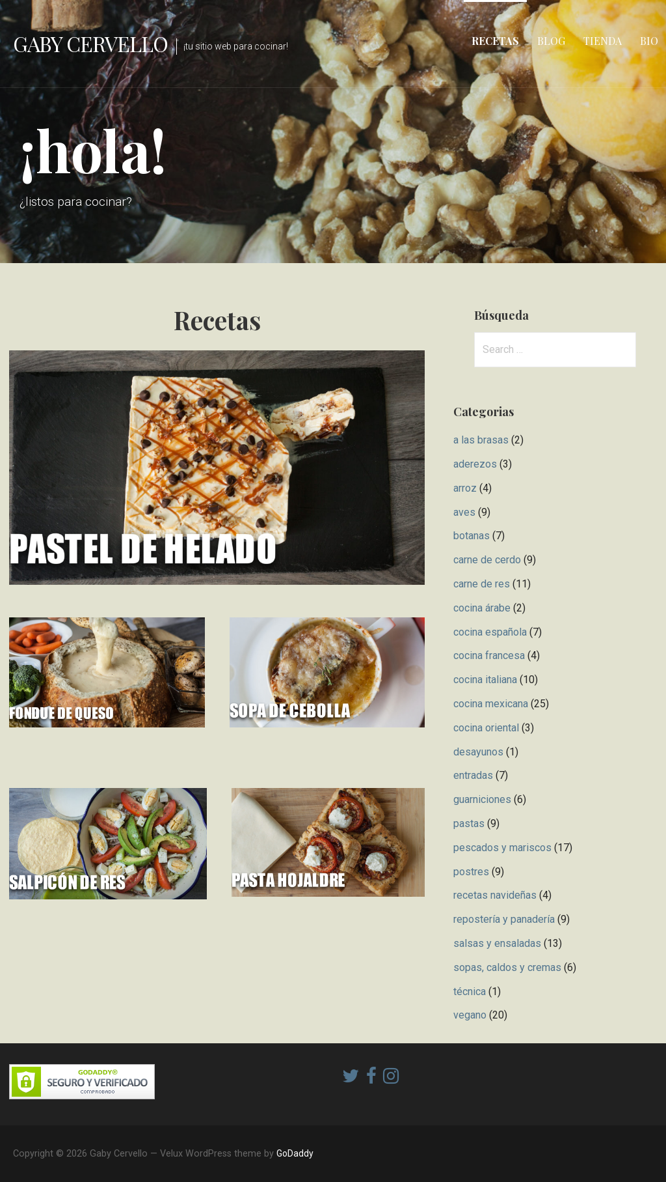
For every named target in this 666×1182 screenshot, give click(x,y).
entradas (473, 775)
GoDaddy (294, 1153)
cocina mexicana (490, 703)
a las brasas (481, 440)
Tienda (602, 41)
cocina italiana (485, 679)
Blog (551, 41)
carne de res (481, 584)
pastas (469, 823)
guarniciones (482, 799)
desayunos (478, 752)
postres (471, 871)
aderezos (475, 464)
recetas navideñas (495, 895)
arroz (465, 488)
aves (464, 512)
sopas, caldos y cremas (507, 967)
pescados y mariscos (502, 847)
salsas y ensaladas (497, 943)
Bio (649, 41)
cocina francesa (489, 655)
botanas (471, 535)
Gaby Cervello (90, 43)
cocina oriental (486, 728)
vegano (469, 1015)
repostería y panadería (504, 919)
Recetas (495, 41)
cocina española (490, 632)
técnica (469, 991)
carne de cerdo (487, 560)
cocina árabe (482, 608)
